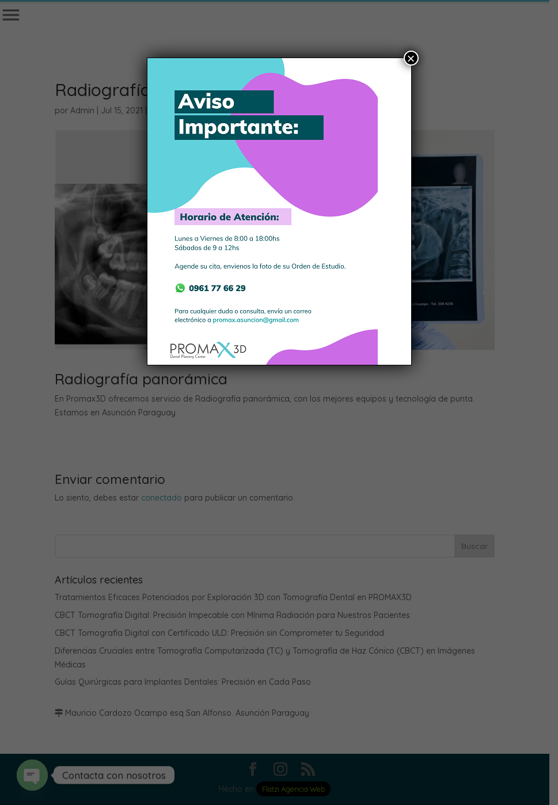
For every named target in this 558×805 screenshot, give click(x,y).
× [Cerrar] (411, 58)
